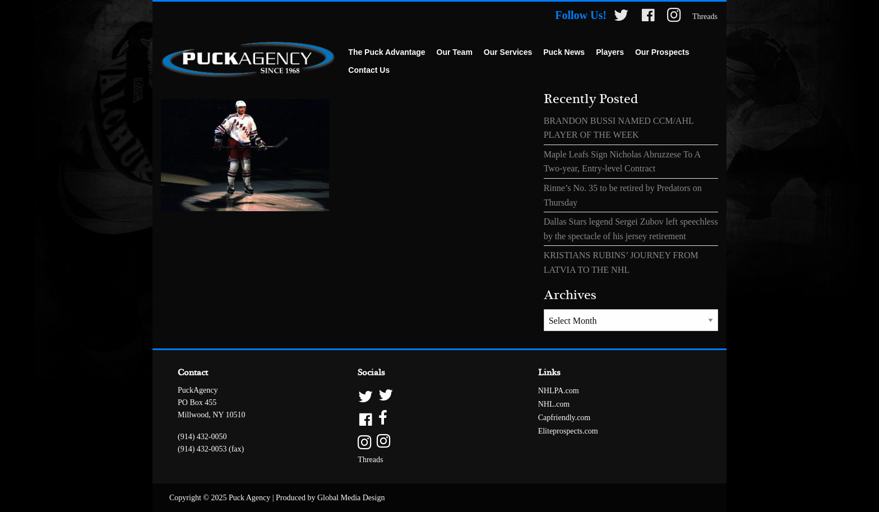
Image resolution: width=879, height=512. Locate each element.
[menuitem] (386, 53)
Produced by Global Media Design (330, 498)
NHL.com (554, 404)
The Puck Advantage (386, 52)
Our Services (508, 52)
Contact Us (369, 70)
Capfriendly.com (564, 417)
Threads (705, 16)
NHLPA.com (558, 391)
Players (610, 52)
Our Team (455, 52)
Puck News (564, 52)
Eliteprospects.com (568, 431)
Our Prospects (662, 52)
